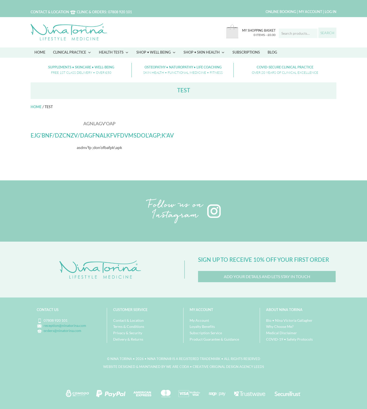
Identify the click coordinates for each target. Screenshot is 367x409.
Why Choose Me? (280, 326)
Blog (272, 52)
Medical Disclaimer (281, 333)
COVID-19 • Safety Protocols (289, 339)
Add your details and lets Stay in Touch (267, 276)
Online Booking (281, 12)
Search (327, 33)
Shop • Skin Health (204, 52)
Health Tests (114, 52)
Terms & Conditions (128, 326)
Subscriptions (246, 52)
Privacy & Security (127, 333)
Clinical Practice (72, 52)
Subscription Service (206, 333)
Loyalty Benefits (202, 326)
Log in (330, 12)
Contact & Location (50, 12)
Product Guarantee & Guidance (214, 339)
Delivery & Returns (128, 339)
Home (39, 52)
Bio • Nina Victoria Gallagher (289, 320)
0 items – (265, 35)
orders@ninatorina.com (62, 330)
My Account (310, 12)
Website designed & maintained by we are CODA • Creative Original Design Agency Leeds (183, 367)
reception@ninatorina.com (65, 325)
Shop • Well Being (156, 52)
